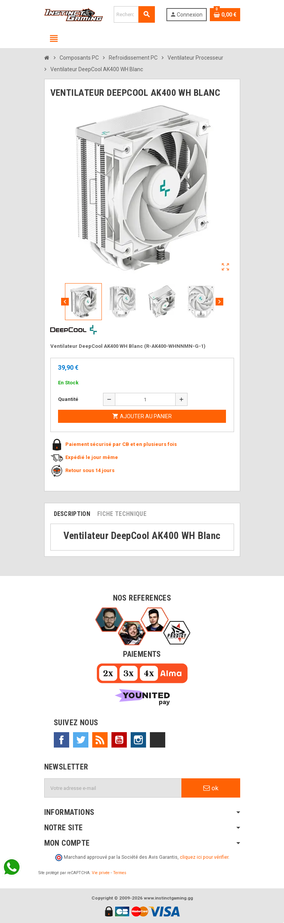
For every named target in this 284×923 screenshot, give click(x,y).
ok (210, 788)
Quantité (68, 399)
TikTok (157, 740)
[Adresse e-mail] (113, 788)
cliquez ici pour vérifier (204, 857)
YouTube (119, 740)
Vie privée (101, 872)
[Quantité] (145, 399)
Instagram (138, 740)
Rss (100, 740)
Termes (119, 872)
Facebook (61, 740)
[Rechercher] (134, 14)
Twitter (80, 740)
